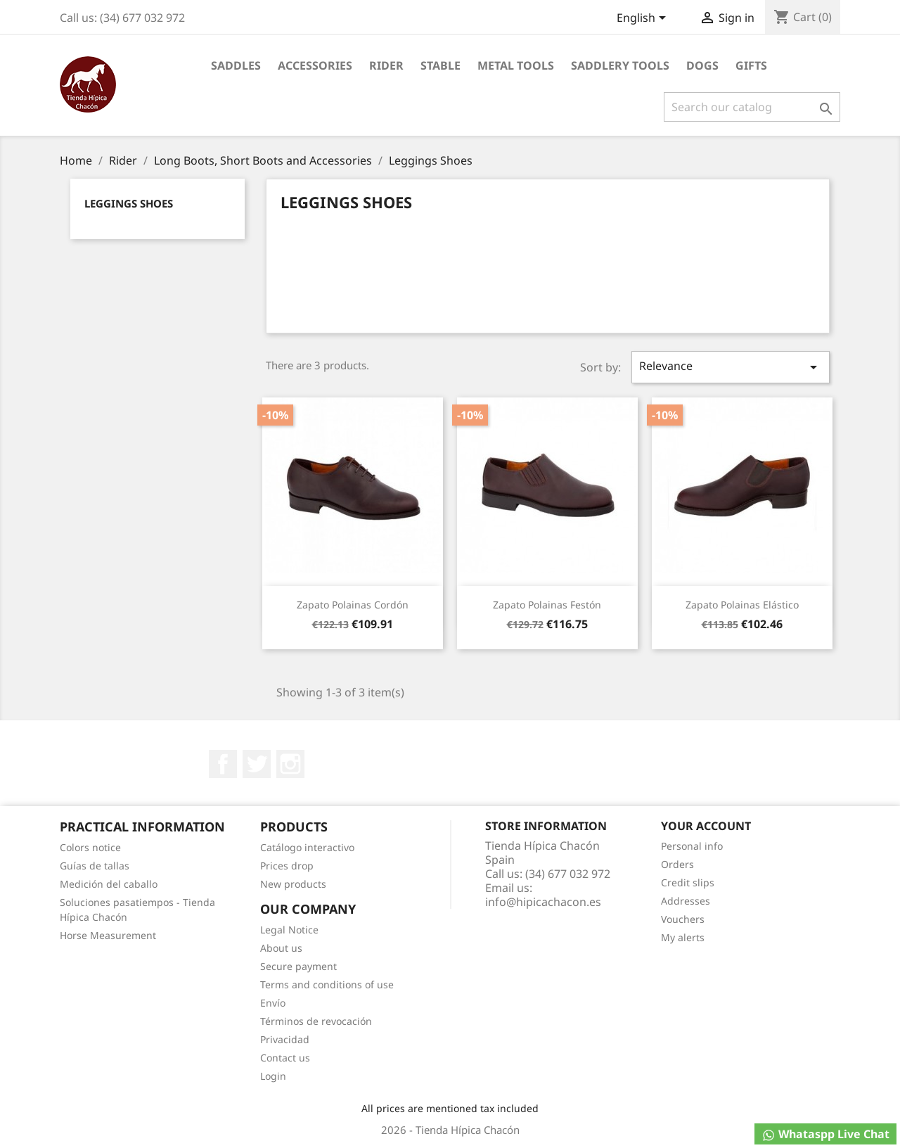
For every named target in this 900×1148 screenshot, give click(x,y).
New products (293, 884)
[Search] (752, 107)
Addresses (685, 900)
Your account (706, 826)
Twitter (257, 764)
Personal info (692, 846)
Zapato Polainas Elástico (742, 604)
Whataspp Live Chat (825, 1134)
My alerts (683, 937)
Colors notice (90, 847)
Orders (677, 864)
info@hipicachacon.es (543, 902)
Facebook (223, 764)
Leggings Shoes (128, 203)
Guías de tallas (94, 865)
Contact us (285, 1057)
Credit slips (687, 882)
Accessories (315, 65)
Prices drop (287, 865)
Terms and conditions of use (327, 984)
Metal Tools (515, 65)
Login (273, 1076)
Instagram (290, 764)
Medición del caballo (109, 884)
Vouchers (683, 919)
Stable (440, 65)
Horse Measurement (108, 935)
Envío (272, 1002)
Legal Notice (289, 929)
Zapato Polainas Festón (547, 604)
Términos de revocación (316, 1021)
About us (281, 948)
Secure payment (298, 966)
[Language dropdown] (644, 19)
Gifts (751, 65)
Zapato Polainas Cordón (353, 604)
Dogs (702, 65)
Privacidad (284, 1039)
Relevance (730, 367)
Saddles (236, 65)
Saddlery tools (620, 65)
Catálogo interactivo (307, 847)
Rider (386, 65)
